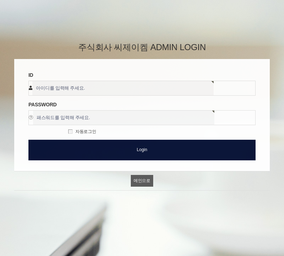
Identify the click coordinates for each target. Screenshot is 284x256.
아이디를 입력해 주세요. (60, 88)
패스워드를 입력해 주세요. (63, 117)
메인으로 (142, 180)
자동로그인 (85, 131)
